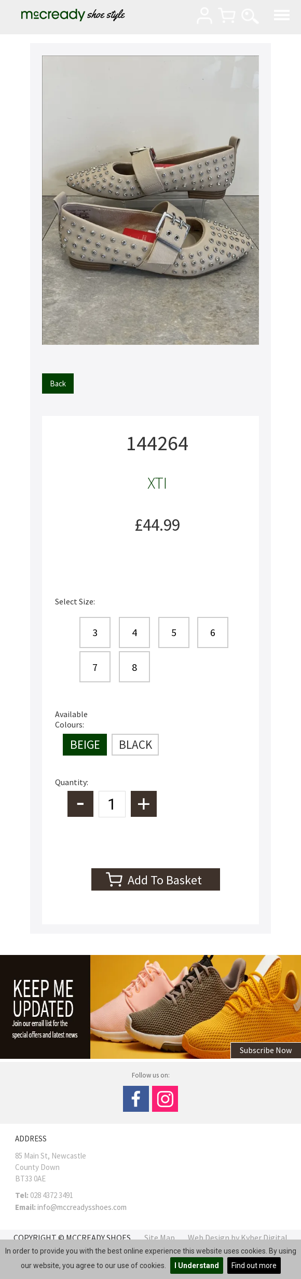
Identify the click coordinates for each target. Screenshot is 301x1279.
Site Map (159, 1237)
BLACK (135, 744)
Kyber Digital (264, 1237)
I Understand (196, 1265)
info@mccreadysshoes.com (82, 1207)
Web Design (208, 1237)
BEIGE (85, 744)
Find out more (254, 1265)
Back (58, 383)
